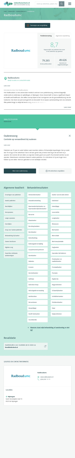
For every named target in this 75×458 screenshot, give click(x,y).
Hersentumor (33, 302)
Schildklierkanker (57, 296)
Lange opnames (10, 218)
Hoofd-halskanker (34, 314)
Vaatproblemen (57, 314)
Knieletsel (55, 200)
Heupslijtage (32, 308)
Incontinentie (33, 320)
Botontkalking (33, 238)
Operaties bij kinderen (59, 253)
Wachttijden (8, 206)
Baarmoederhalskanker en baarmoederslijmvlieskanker (37, 208)
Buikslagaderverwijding (36, 244)
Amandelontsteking (35, 200)
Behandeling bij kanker (12, 235)
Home (5, 11)
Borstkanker (32, 232)
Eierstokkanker (33, 273)
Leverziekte (55, 212)
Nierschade (55, 235)
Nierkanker (55, 230)
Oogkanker (55, 247)
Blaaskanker (32, 220)
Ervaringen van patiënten (13, 195)
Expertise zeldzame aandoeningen (11, 254)
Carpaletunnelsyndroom (36, 250)
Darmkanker (32, 255)
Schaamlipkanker (57, 290)
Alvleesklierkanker (35, 195)
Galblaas (31, 279)
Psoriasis (55, 273)
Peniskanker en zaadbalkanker (57, 260)
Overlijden (8, 224)
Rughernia (55, 279)
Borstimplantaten (34, 226)
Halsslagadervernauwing (36, 290)
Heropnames (9, 212)
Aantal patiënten (10, 200)
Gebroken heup (33, 285)
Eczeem (31, 267)
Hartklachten (33, 296)
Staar (53, 308)
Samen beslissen (10, 241)
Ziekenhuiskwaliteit (21, 11)
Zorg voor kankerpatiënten (13, 230)
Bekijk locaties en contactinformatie (19, 80)
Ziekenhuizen (11, 11)
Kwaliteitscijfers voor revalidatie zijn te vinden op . (20, 346)
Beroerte (31, 214)
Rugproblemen (57, 285)
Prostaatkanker (57, 267)
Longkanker (55, 218)
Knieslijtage (55, 206)
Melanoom (55, 224)
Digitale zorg (9, 247)
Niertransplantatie (57, 241)
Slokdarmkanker (57, 302)
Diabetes (31, 261)
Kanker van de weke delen (60, 195)
